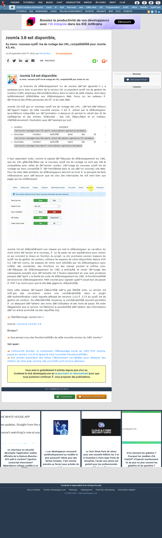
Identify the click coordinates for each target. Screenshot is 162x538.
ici (42, 324)
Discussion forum (136, 79)
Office (134, 7)
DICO (118, 11)
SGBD (125, 7)
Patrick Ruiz (45, 61)
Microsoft (71, 7)
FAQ (40, 2)
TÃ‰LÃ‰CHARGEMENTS (70, 11)
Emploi (88, 2)
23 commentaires (64, 61)
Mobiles (143, 7)
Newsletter (73, 2)
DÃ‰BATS (101, 11)
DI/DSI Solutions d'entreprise (30, 7)
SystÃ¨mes (155, 7)
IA (56, 7)
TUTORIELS (21, 11)
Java (81, 7)
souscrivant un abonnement (71, 381)
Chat (59, 2)
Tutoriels (29, 2)
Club (122, 2)
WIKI (111, 11)
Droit (112, 2)
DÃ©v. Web (91, 7)
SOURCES (89, 11)
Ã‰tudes (100, 2)
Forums (15, 2)
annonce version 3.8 (29, 331)
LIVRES (53, 11)
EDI (101, 7)
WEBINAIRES (42, 11)
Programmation (113, 7)
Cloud (48, 7)
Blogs (49, 2)
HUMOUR (127, 11)
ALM (62, 7)
